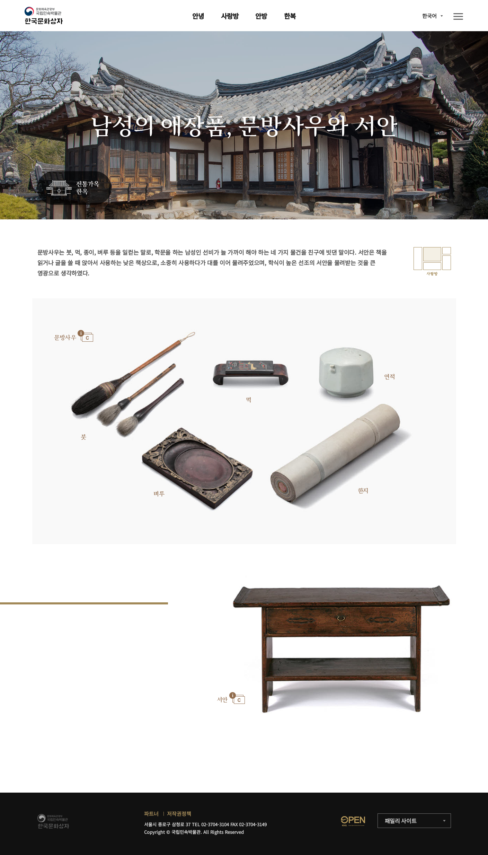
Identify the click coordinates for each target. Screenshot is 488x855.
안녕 (198, 15)
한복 (290, 15)
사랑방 (230, 15)
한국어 (429, 15)
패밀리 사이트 (401, 821)
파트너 (151, 813)
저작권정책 (179, 813)
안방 (261, 15)
